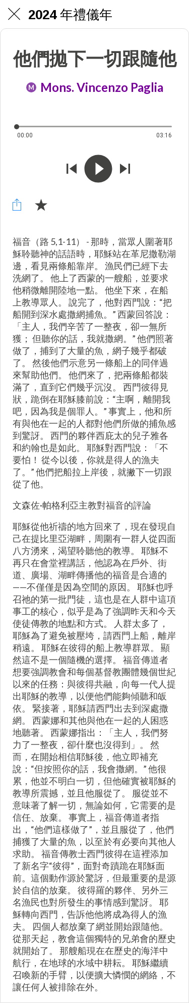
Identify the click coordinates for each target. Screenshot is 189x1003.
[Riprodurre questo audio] (98, 169)
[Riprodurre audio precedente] (71, 169)
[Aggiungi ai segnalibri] (41, 204)
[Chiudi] (14, 14)
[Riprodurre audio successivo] (125, 169)
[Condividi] (17, 204)
